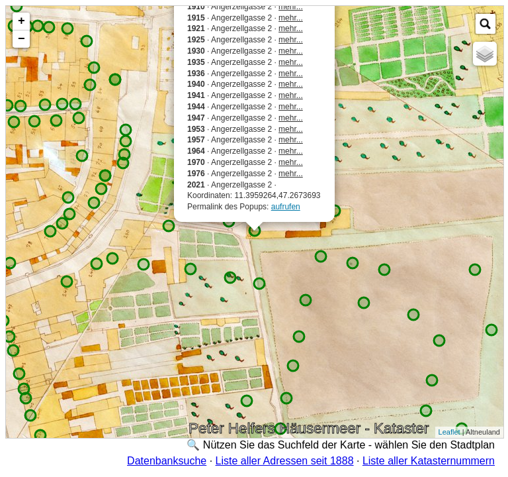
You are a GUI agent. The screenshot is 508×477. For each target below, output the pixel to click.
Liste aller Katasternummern (428, 460)
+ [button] (21, 21)
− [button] (21, 39)
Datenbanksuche (166, 460)
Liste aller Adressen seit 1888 (285, 460)
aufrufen (285, 206)
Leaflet (449, 432)
